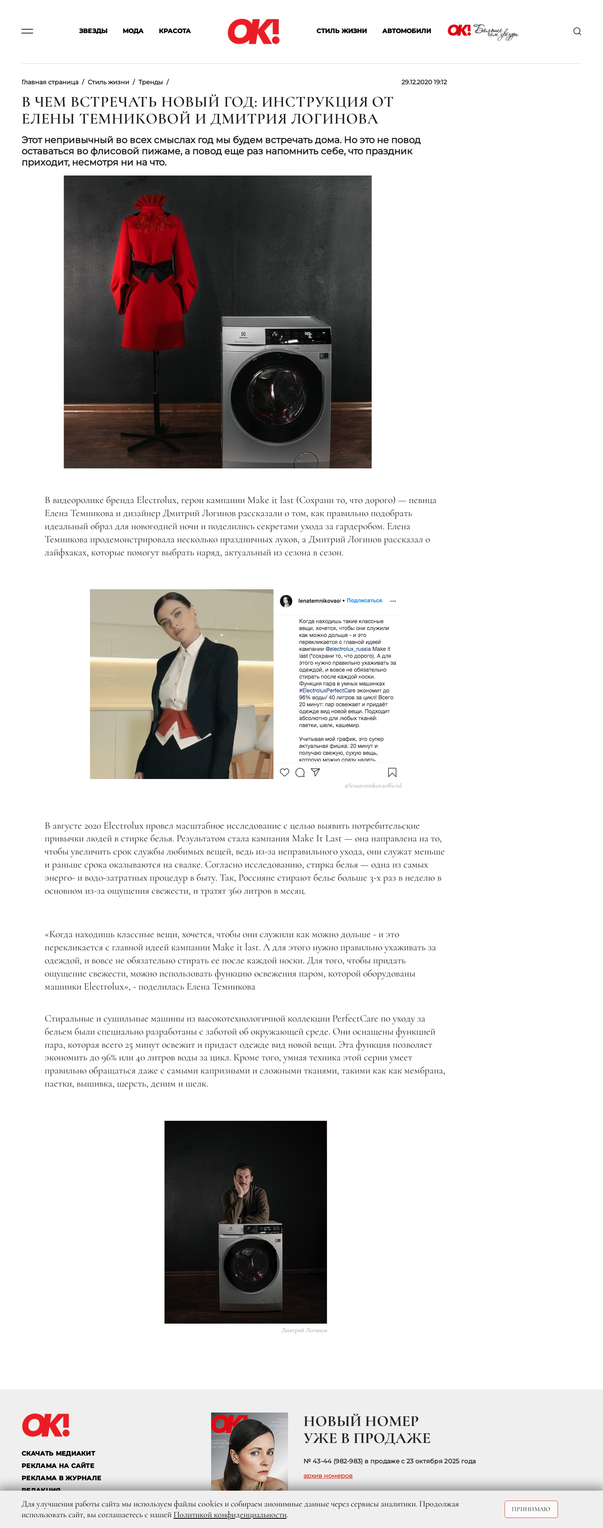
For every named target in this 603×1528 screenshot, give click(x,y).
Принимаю (531, 1509)
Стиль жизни (341, 31)
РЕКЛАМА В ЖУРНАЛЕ (61, 1478)
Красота (175, 31)
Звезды (93, 31)
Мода (133, 31)
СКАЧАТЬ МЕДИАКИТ (58, 1453)
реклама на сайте (58, 1465)
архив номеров (328, 1476)
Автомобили (406, 31)
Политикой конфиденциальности (230, 1515)
